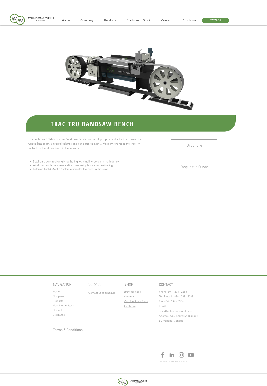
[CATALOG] (215, 20)
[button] (194, 167)
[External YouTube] (128, 223)
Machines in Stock (63, 305)
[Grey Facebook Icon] (162, 354)
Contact (57, 310)
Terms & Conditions (68, 330)
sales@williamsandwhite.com (176, 311)
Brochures (59, 314)
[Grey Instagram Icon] (181, 354)
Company (58, 296)
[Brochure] (194, 145)
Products (58, 300)
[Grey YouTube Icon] (190, 354)
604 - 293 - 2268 (177, 291)
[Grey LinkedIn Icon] (171, 354)
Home (56, 291)
